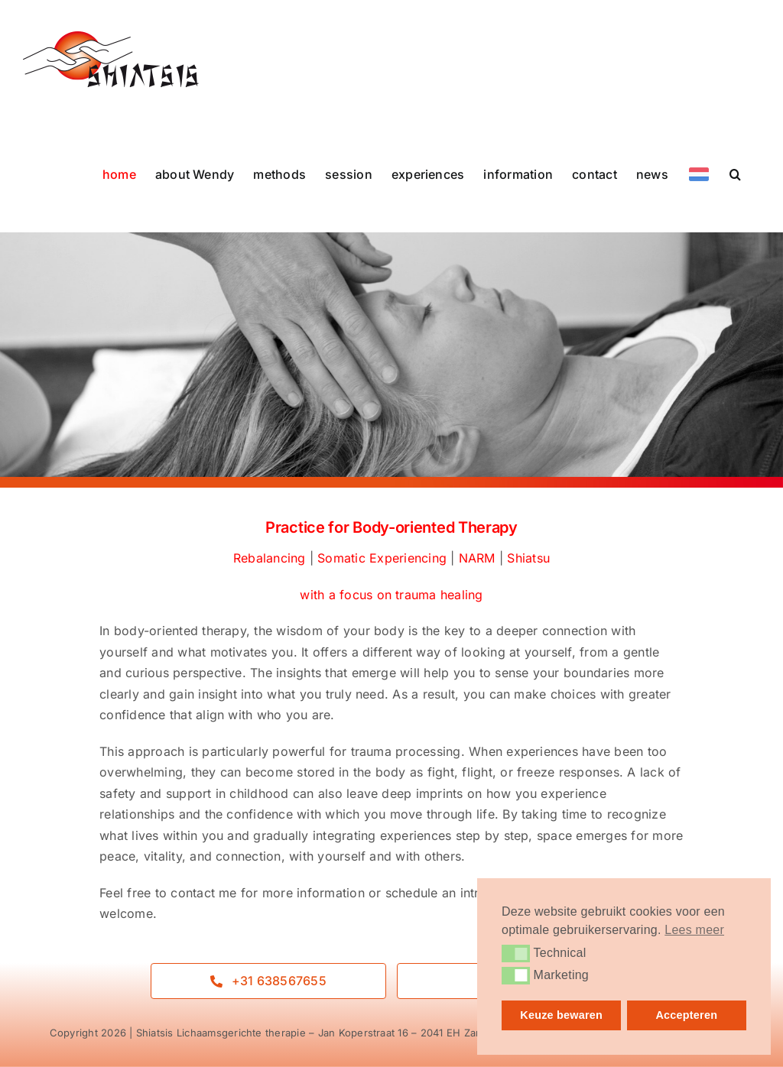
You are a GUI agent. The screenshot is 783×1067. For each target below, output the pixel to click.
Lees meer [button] (694, 929)
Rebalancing (269, 558)
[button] (735, 174)
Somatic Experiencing (382, 558)
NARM (477, 558)
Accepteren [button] (686, 1015)
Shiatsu (528, 558)
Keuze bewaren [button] (561, 1015)
